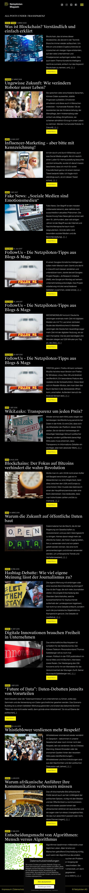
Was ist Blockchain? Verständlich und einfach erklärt (40, 29)
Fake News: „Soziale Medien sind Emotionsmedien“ (36, 198)
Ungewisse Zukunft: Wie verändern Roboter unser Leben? (38, 85)
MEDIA (7, 139)
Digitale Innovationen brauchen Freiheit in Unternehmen (42, 635)
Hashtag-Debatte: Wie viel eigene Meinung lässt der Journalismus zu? (38, 575)
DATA (7, 408)
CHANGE (8, 79)
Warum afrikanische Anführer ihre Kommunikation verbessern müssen (38, 784)
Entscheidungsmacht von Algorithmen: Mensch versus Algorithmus (41, 837)
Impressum (7, 889)
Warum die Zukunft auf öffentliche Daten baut (43, 518)
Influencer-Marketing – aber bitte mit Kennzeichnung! (39, 145)
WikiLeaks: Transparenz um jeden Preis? (43, 411)
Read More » (51, 72)
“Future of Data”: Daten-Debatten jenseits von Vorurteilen (44, 691)
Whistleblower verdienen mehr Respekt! (42, 729)
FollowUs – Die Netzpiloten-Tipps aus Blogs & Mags (40, 254)
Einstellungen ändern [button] (44, 887)
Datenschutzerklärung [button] (45, 890)
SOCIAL (7, 23)
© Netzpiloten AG (79, 889)
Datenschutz (18, 889)
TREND (13, 23)
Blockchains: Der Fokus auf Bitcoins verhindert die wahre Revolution (39, 465)
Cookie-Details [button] (35, 890)
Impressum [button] (55, 890)
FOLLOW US (9, 249)
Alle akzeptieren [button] (44, 882)
